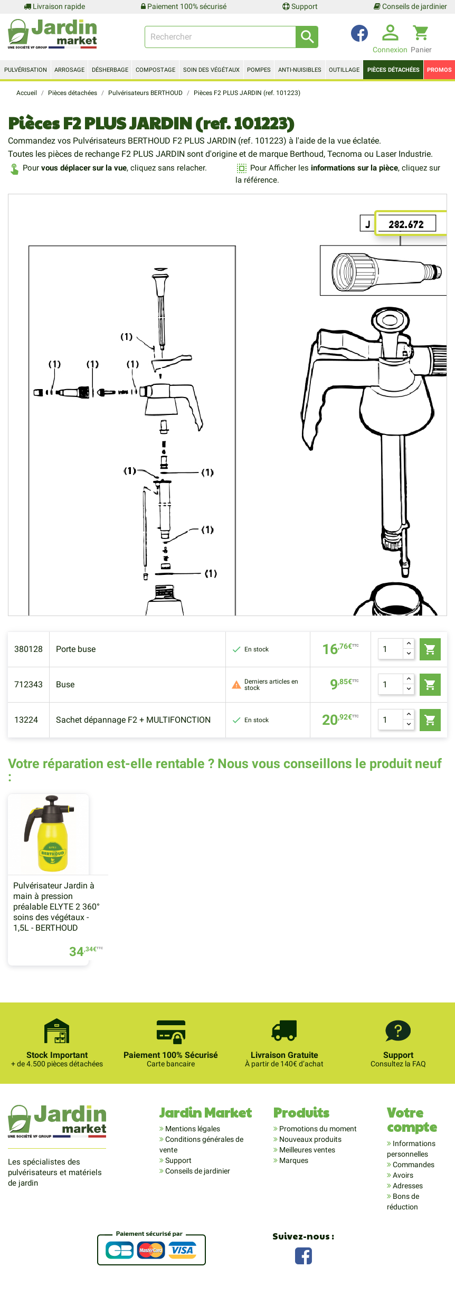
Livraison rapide (54, 6)
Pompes (259, 70)
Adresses (407, 1205)
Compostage (155, 70)
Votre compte (412, 1139)
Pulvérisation (25, 70)
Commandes (412, 1184)
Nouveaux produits (310, 1159)
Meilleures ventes (306, 1169)
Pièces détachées (393, 70)
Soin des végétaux (211, 70)
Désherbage (110, 70)
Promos (439, 70)
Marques (293, 1180)
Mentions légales (192, 1148)
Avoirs (402, 1194)
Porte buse (76, 649)
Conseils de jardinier (410, 6)
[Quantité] (390, 648)
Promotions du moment (317, 1148)
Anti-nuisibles (299, 70)
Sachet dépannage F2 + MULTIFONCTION (133, 720)
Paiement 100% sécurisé (183, 6)
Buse (65, 684)
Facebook (303, 1274)
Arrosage (69, 70)
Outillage (344, 70)
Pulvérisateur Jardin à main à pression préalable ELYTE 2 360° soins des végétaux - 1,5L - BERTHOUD (56, 926)
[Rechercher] (231, 37)
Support (300, 6)
